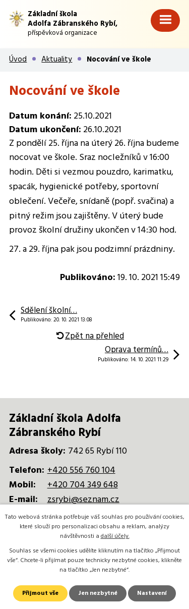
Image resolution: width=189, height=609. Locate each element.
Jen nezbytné (97, 593)
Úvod (18, 59)
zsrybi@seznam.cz (83, 499)
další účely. (115, 536)
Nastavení (152, 593)
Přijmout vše (40, 593)
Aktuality (56, 59)
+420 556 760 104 (81, 470)
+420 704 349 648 (82, 485)
